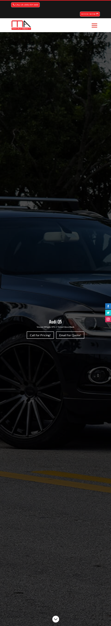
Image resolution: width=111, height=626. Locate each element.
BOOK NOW (89, 14)
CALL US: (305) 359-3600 (26, 4)
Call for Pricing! (40, 335)
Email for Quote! (70, 335)
